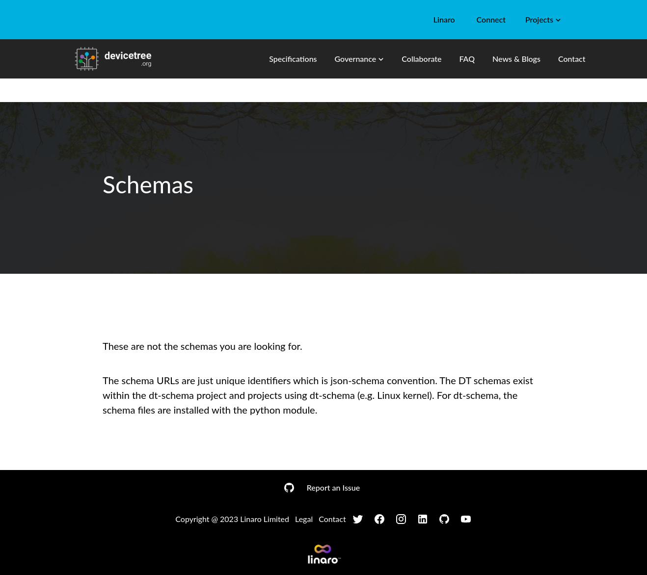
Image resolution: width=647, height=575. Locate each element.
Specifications (293, 58)
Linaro (444, 19)
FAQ (467, 58)
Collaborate (421, 58)
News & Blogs (516, 58)
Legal (304, 518)
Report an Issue (333, 487)
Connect (491, 19)
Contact (572, 58)
